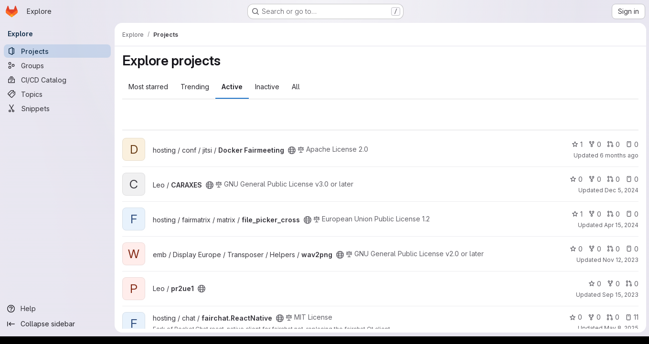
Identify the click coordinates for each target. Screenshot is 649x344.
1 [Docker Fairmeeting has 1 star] (576, 144)
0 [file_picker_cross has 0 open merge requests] (612, 214)
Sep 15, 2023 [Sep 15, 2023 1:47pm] (619, 294)
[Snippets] (57, 108)
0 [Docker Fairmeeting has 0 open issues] (631, 144)
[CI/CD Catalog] (57, 79)
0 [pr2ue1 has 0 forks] (612, 284)
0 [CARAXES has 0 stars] (575, 179)
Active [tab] (232, 87)
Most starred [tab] (148, 87)
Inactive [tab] (267, 87)
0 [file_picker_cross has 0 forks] (593, 214)
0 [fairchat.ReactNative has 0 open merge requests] (612, 317)
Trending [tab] (195, 87)
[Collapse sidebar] (57, 324)
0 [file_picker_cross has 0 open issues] (631, 214)
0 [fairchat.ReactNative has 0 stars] (574, 317)
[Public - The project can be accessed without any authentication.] (292, 150)
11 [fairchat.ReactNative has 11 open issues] (631, 317)
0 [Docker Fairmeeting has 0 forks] (593, 144)
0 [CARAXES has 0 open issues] (631, 179)
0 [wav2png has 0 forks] (593, 249)
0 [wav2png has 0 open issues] (631, 249)
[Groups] (57, 65)
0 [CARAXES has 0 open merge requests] (612, 179)
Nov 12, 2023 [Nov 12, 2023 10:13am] (620, 259)
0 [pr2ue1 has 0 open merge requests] (631, 284)
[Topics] (57, 94)
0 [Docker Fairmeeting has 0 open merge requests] (612, 144)
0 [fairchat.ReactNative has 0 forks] (593, 317)
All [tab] (296, 87)
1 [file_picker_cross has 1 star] (576, 214)
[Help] (57, 308)
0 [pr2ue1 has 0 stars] (593, 284)
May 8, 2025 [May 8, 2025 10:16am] (620, 328)
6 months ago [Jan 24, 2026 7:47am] (618, 155)
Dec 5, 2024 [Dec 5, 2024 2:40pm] (621, 190)
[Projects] (57, 51)
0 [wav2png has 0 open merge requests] (612, 249)
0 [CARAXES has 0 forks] (593, 179)
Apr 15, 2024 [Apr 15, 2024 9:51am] (620, 225)
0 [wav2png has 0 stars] (575, 249)
